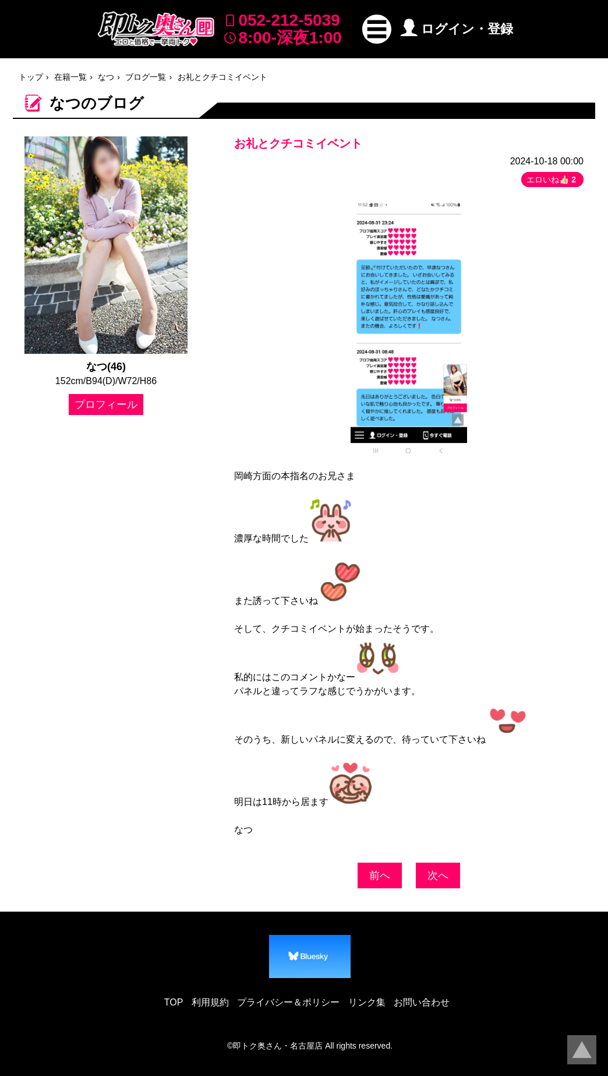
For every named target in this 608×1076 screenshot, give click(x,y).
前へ (379, 875)
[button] (376, 29)
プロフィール (106, 404)
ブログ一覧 (145, 77)
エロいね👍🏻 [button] (552, 179)
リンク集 (367, 1002)
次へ (437, 875)
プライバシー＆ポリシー (288, 1002)
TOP (173, 1002)
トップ (31, 77)
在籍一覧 (70, 77)
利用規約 (210, 1002)
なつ (106, 77)
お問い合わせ (422, 1002)
